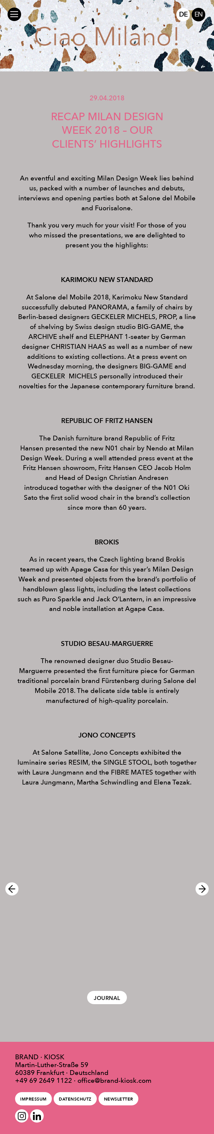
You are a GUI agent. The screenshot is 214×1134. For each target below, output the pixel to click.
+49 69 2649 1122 (43, 1080)
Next (204, 889)
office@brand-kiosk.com (114, 1080)
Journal (107, 998)
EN (198, 14)
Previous (9, 889)
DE (183, 14)
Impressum (33, 1099)
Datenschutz (75, 1099)
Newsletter (118, 1099)
